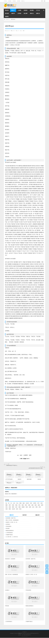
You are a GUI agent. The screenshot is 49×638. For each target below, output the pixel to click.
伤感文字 (13, 13)
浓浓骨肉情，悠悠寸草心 (11, 518)
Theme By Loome (24, 636)
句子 (38, 503)
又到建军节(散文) (9, 534)
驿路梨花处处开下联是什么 (11, 465)
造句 (17, 508)
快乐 (26, 505)
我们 (35, 505)
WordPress (29, 633)
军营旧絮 (7, 528)
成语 (30, 455)
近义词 (13, 508)
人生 (14, 503)
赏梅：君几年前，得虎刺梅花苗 (12, 520)
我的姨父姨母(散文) (10, 530)
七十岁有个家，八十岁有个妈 (12, 536)
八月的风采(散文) (9, 532)
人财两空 (26, 455)
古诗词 (34, 503)
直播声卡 (29, 634)
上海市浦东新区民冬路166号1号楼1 (35, 468)
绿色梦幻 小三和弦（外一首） (12, 522)
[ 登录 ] (9, 493)
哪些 (6, 505)
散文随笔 (32, 10)
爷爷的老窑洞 (8, 526)
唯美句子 (13, 10)
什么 (17, 503)
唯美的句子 (8, 30)
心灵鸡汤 (19, 13)
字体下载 (23, 634)
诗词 (6, 508)
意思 (29, 505)
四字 (10, 505)
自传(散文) (8, 524)
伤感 (20, 503)
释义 (20, 508)
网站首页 (7, 10)
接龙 (39, 505)
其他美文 (7, 16)
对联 (13, 505)
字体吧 (26, 634)
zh (11, 503)
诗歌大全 (32, 13)
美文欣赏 (7, 13)
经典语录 (25, 10)
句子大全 (38, 10)
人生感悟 (19, 10)
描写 (42, 505)
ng (6, 503)
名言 (41, 503)
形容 (23, 505)
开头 (19, 505)
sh (8, 503)
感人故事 (25, 13)
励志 (23, 503)
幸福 (16, 505)
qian (21, 455)
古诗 (31, 503)
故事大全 (38, 13)
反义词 (27, 503)
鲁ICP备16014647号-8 (35, 633)
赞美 (10, 508)
